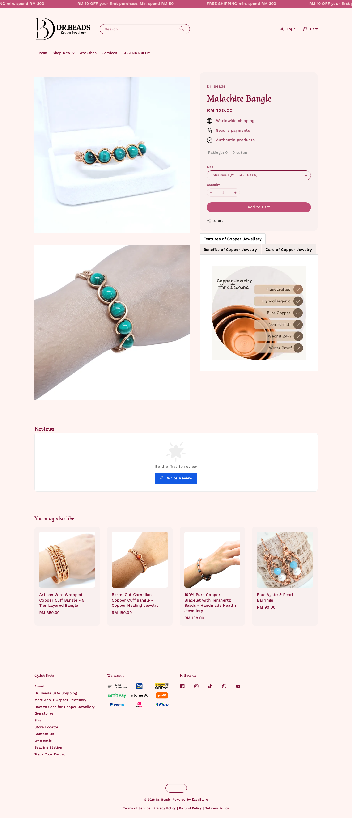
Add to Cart (259, 207)
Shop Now (61, 53)
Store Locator (46, 727)
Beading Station (48, 747)
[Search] (182, 29)
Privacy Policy (164, 808)
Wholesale (43, 741)
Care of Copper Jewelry (288, 249)
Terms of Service (136, 808)
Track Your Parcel (49, 754)
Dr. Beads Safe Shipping (55, 693)
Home (42, 53)
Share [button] (215, 221)
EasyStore (200, 799)
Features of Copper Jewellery (233, 239)
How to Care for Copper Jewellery (64, 707)
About (39, 686)
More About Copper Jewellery (60, 700)
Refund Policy (190, 808)
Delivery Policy (217, 808)
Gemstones (44, 713)
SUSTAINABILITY (136, 53)
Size (210, 167)
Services (109, 53)
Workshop (88, 53)
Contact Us (44, 734)
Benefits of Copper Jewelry (230, 249)
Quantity (213, 184)
